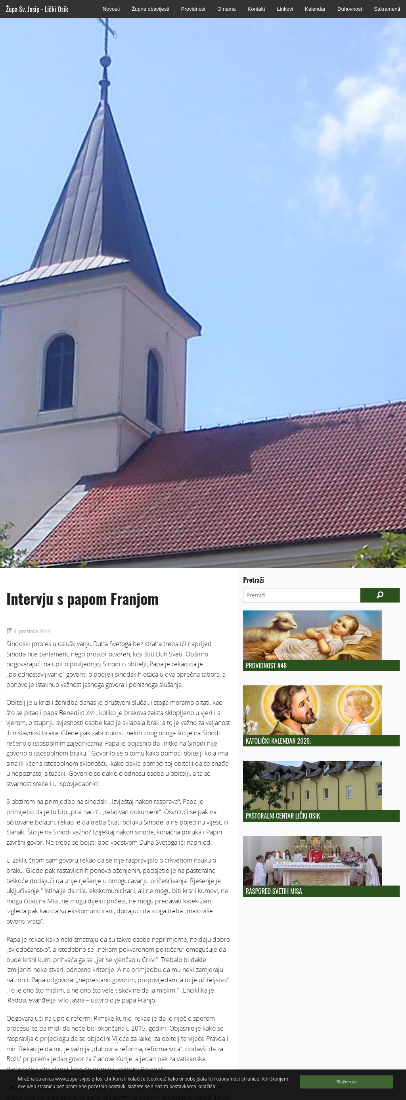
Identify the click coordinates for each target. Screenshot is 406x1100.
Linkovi (285, 9)
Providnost (193, 9)
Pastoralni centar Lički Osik (283, 816)
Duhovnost (349, 9)
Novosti (111, 9)
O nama (226, 9)
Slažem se (347, 1081)
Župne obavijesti (150, 9)
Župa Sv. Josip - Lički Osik (37, 9)
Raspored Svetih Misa (274, 891)
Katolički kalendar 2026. (278, 741)
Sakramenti (387, 9)
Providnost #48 (266, 665)
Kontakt (256, 9)
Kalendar (315, 9)
